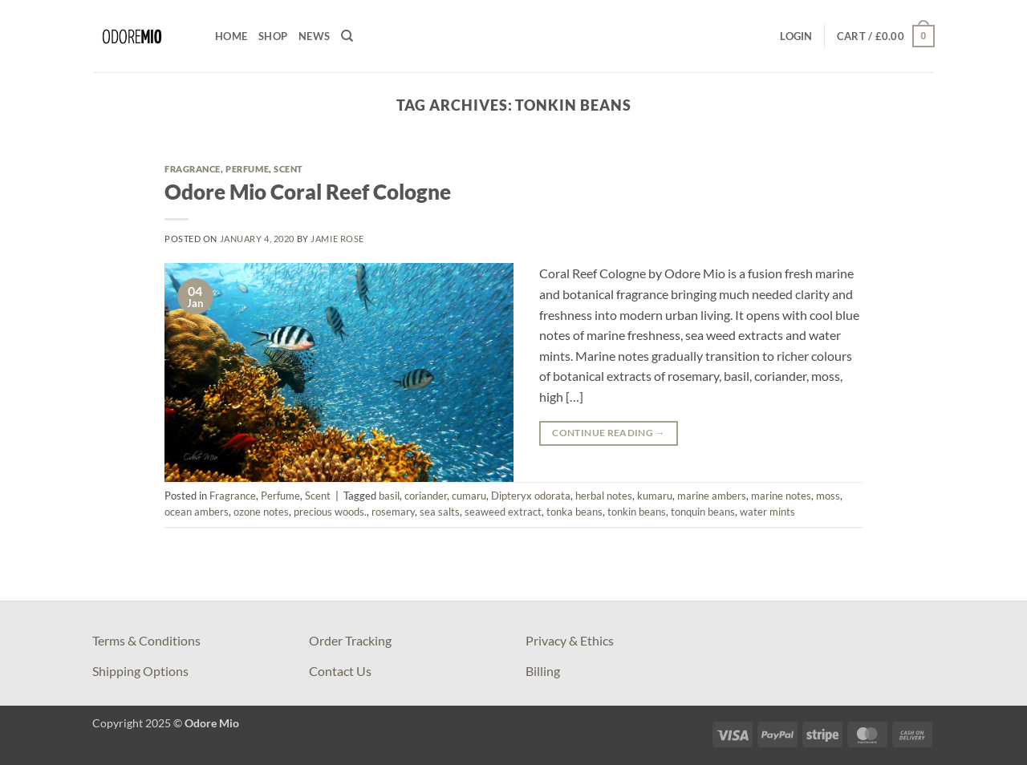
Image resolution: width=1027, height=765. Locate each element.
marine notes (781, 495)
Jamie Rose (337, 238)
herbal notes (603, 495)
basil (389, 495)
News (314, 36)
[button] (796, 36)
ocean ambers (196, 511)
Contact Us (340, 670)
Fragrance (192, 169)
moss (828, 495)
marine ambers (711, 495)
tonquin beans (703, 511)
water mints (767, 511)
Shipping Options (140, 670)
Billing (543, 670)
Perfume (247, 169)
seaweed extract (503, 511)
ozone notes (261, 511)
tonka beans (574, 511)
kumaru (654, 495)
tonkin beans (636, 511)
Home (231, 36)
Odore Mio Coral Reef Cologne (307, 192)
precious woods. (330, 511)
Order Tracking (350, 640)
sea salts (440, 511)
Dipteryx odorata (530, 495)
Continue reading (608, 432)
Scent (288, 169)
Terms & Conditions (146, 640)
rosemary (393, 511)
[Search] (347, 36)
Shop (272, 36)
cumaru (469, 495)
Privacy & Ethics (570, 640)
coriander (425, 495)
